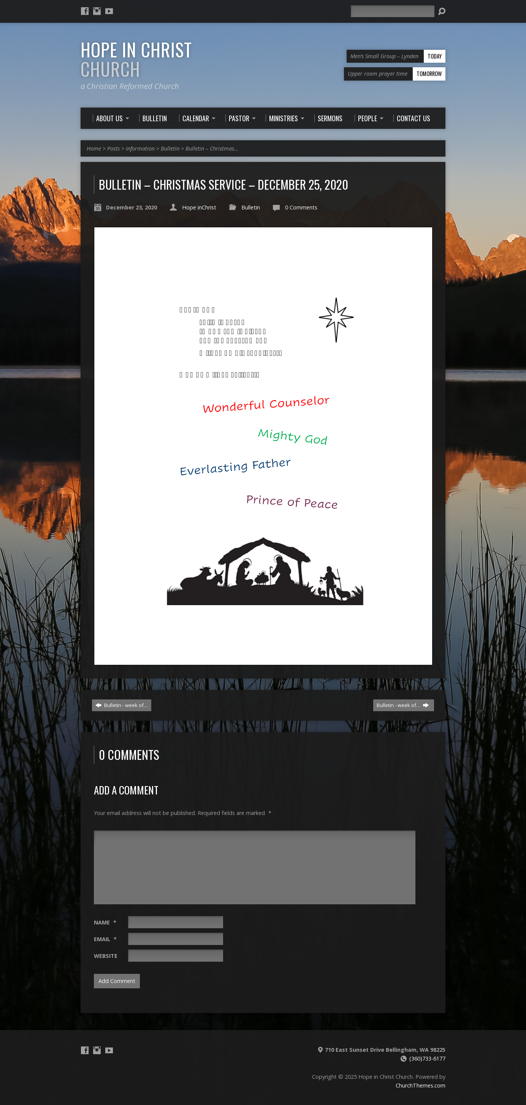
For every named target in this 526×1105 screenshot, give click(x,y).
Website (105, 955)
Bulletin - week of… (121, 705)
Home (94, 148)
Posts (113, 148)
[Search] (392, 11)
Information (140, 148)
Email (105, 939)
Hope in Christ (136, 59)
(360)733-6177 (427, 1058)
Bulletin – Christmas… (211, 148)
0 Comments (301, 207)
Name (105, 922)
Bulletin (170, 148)
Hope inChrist (199, 207)
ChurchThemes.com (420, 1085)
